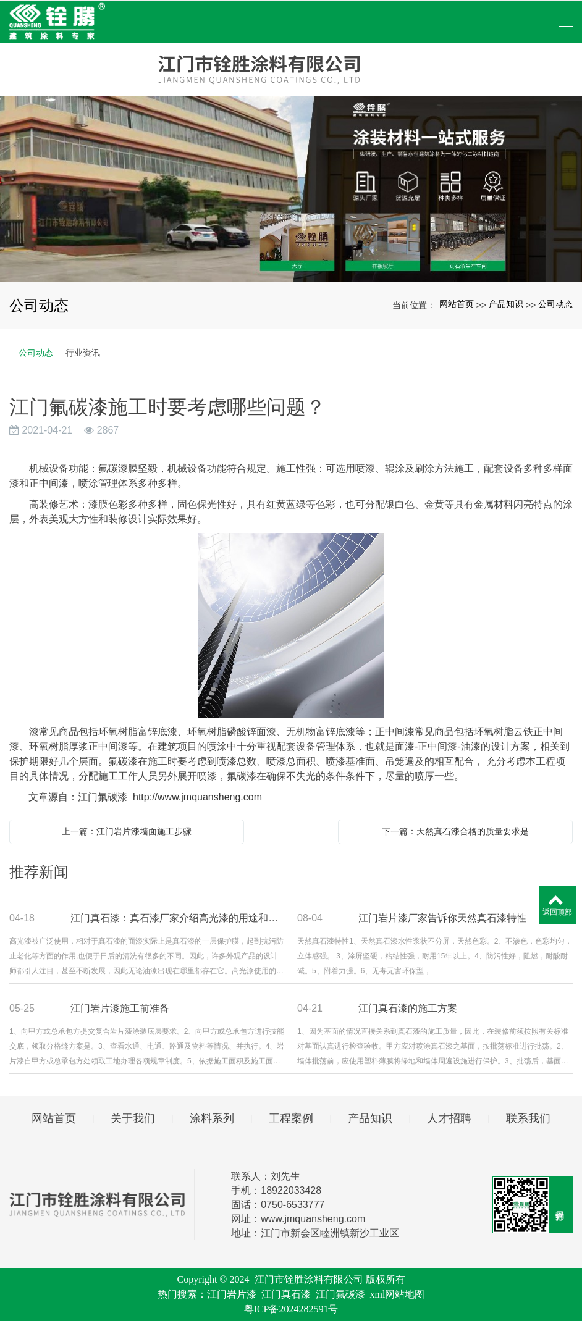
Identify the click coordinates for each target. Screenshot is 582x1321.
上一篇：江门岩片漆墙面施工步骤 (127, 831)
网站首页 (456, 304)
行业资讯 (82, 353)
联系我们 (528, 1118)
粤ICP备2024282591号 (291, 1309)
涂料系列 (212, 1118)
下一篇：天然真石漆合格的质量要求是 (455, 831)
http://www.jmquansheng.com (197, 797)
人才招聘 (449, 1118)
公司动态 (555, 304)
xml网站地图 (397, 1294)
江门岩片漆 (231, 1294)
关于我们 (133, 1118)
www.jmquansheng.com (313, 1219)
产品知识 (506, 304)
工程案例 (291, 1118)
